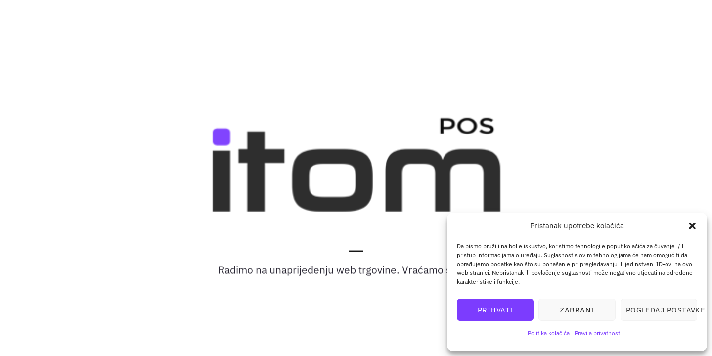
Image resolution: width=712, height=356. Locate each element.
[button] (692, 226)
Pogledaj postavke (661, 309)
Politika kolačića (549, 333)
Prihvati (495, 309)
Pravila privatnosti (598, 333)
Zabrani (577, 309)
